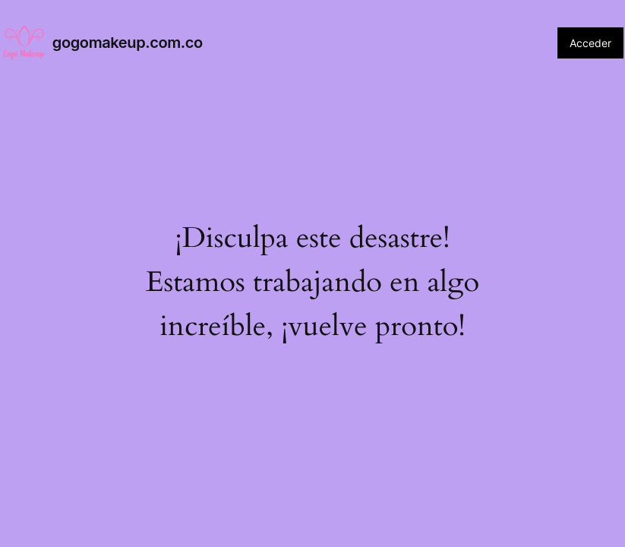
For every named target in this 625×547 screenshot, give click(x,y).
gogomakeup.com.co (127, 42)
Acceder (590, 42)
